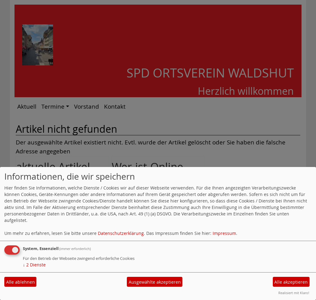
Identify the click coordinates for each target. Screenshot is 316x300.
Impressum (224, 233)
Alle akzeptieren (291, 282)
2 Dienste (34, 265)
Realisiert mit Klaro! (293, 292)
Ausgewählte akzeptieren (155, 282)
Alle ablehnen (20, 282)
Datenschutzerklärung (121, 233)
